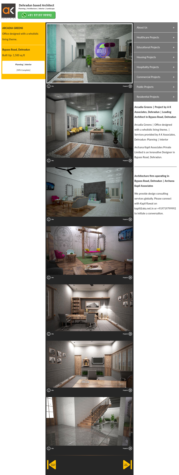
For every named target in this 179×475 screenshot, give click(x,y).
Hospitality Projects (148, 67)
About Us (142, 27)
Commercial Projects (148, 77)
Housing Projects (146, 57)
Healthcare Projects (148, 37)
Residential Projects (148, 96)
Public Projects (145, 87)
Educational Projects (148, 47)
